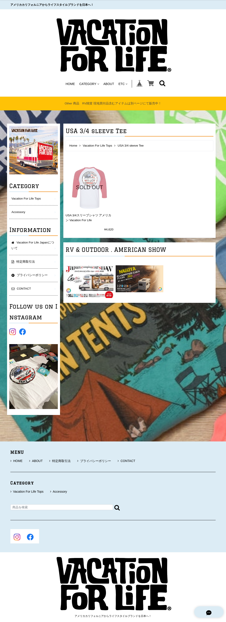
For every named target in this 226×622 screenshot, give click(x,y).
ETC (123, 83)
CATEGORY (89, 83)
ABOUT (109, 83)
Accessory (18, 212)
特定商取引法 (60, 461)
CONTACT (126, 461)
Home (73, 145)
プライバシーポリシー (94, 461)
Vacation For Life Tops (97, 145)
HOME (70, 83)
